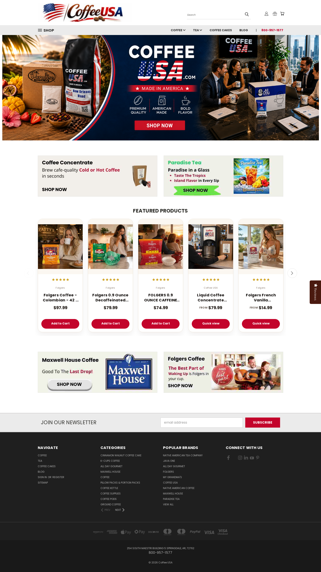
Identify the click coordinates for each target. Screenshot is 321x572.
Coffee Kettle (109, 488)
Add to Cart (60, 323)
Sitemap (43, 482)
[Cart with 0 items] (282, 14)
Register (58, 477)
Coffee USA (170, 482)
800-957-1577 (272, 30)
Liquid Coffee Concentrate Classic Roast (210, 297)
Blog (243, 30)
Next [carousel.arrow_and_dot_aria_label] (292, 273)
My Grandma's (172, 477)
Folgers (168, 471)
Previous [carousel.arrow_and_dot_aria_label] (29, 273)
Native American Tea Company (183, 455)
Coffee (178, 30)
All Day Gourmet (111, 466)
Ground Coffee (110, 504)
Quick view (210, 323)
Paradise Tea (171, 499)
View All (168, 504)
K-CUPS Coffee (110, 461)
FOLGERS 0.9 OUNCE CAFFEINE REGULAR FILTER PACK (160, 297)
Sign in (42, 477)
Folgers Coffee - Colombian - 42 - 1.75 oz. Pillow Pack (60, 297)
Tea (197, 30)
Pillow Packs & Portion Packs (120, 482)
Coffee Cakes (221, 30)
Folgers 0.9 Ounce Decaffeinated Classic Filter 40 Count (110, 297)
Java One (169, 461)
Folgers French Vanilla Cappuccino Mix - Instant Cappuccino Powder (261, 297)
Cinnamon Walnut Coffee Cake (120, 455)
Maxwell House (110, 471)
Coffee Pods (108, 499)
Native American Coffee (178, 488)
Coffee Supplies (110, 493)
